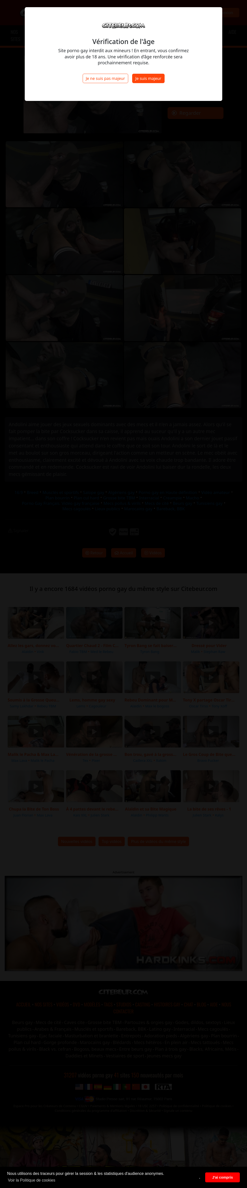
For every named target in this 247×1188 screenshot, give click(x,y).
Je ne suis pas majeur (105, 78)
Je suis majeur (148, 78)
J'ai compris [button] (222, 1177)
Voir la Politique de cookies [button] (31, 1180)
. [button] (199, 1177)
